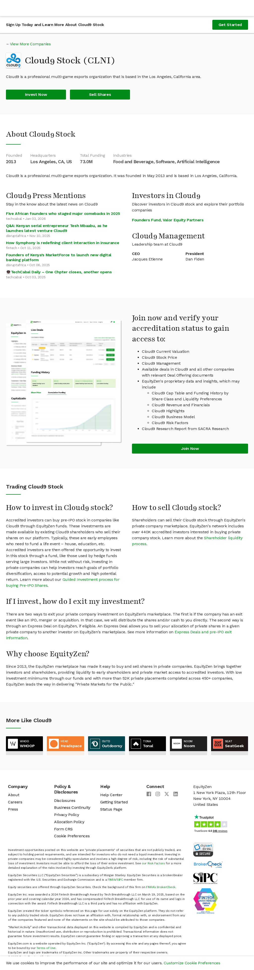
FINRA (112, 879)
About (13, 794)
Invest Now (36, 94)
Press (13, 809)
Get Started (230, 24)
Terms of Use (46, 948)
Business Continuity (72, 807)
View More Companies (30, 44)
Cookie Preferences (72, 836)
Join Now (190, 448)
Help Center (111, 794)
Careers (15, 802)
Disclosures (64, 800)
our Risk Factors (153, 863)
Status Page (111, 809)
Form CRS (63, 829)
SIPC (120, 879)
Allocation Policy (69, 821)
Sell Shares (100, 94)
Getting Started (114, 802)
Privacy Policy (66, 814)
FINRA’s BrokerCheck (160, 887)
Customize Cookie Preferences (192, 963)
